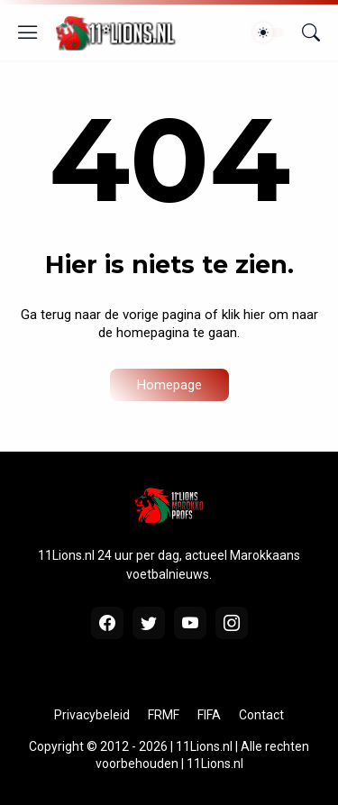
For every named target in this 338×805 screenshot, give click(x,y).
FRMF (163, 715)
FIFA (209, 715)
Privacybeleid (92, 715)
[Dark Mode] (268, 32)
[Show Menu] (28, 32)
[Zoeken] (311, 32)
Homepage (169, 385)
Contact (261, 715)
